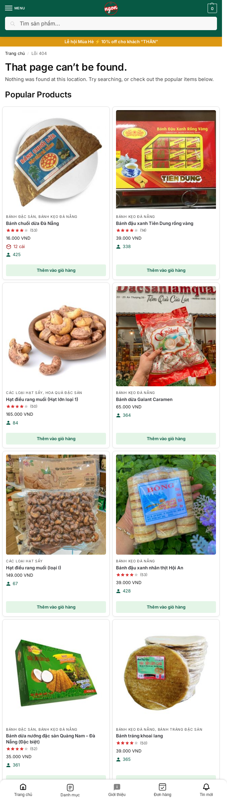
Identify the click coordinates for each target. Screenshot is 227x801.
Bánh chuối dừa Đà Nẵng (32, 223)
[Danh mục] (70, 790)
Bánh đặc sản (21, 217)
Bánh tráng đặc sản (180, 729)
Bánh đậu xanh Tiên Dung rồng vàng (154, 223)
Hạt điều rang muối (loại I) (33, 567)
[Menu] (15, 8)
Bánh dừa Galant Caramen (144, 399)
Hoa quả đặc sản (64, 393)
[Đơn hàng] (163, 790)
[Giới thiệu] (117, 790)
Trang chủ (15, 53)
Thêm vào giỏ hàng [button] (56, 270)
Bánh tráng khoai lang (139, 735)
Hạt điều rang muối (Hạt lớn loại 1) (42, 399)
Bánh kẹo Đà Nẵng (58, 217)
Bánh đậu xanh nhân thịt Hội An (149, 567)
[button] (211, 8)
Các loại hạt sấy (24, 393)
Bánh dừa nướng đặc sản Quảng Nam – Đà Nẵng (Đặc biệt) (50, 738)
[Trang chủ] (23, 790)
